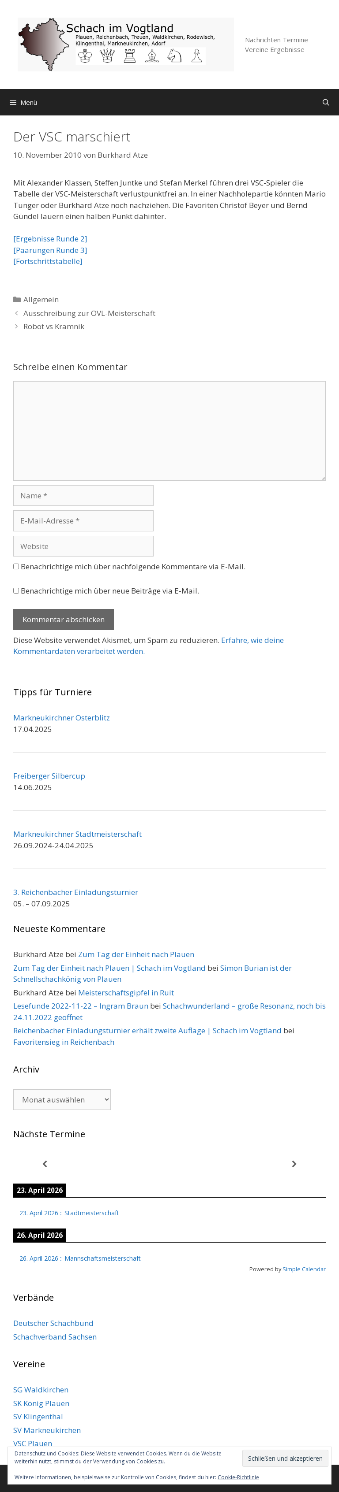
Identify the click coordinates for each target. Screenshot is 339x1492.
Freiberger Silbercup (49, 776)
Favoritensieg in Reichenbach (63, 1042)
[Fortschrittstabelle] (48, 261)
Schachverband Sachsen (55, 1337)
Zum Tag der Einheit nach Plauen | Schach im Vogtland (109, 968)
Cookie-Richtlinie (238, 1477)
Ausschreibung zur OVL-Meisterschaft (89, 313)
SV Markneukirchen (47, 1430)
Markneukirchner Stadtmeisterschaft (77, 834)
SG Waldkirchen (40, 1389)
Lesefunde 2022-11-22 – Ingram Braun (80, 1006)
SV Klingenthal (38, 1416)
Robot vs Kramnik (53, 326)
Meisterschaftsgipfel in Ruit (126, 992)
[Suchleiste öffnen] (326, 102)
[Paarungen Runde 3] (50, 250)
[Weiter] (294, 1164)
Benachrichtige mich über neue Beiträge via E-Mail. (110, 591)
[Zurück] (44, 1164)
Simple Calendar (304, 1269)
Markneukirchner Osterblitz (61, 718)
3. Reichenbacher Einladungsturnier (75, 892)
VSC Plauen (32, 1443)
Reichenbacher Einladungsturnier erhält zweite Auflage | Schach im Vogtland (147, 1030)
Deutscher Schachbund (53, 1323)
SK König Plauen (41, 1403)
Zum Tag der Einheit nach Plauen (136, 954)
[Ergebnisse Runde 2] (50, 239)
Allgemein (41, 299)
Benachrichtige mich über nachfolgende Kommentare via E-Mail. (133, 566)
